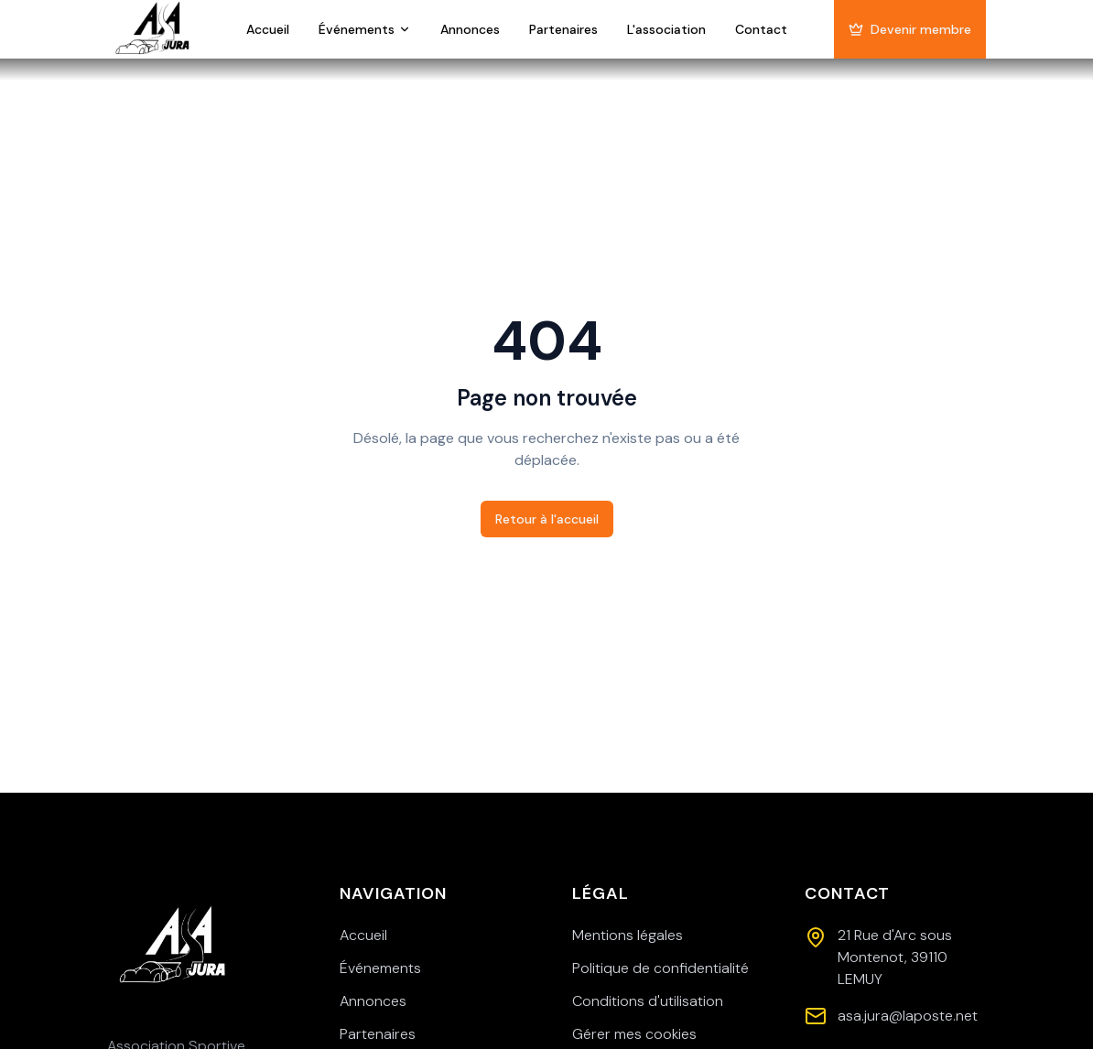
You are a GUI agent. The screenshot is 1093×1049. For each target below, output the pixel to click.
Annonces (470, 29)
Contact (761, 29)
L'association (666, 29)
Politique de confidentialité (660, 968)
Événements (365, 29)
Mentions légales (627, 935)
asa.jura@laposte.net (908, 1015)
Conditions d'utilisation (647, 1001)
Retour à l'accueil (547, 519)
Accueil (267, 29)
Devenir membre (910, 29)
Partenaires (563, 29)
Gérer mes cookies (634, 1034)
